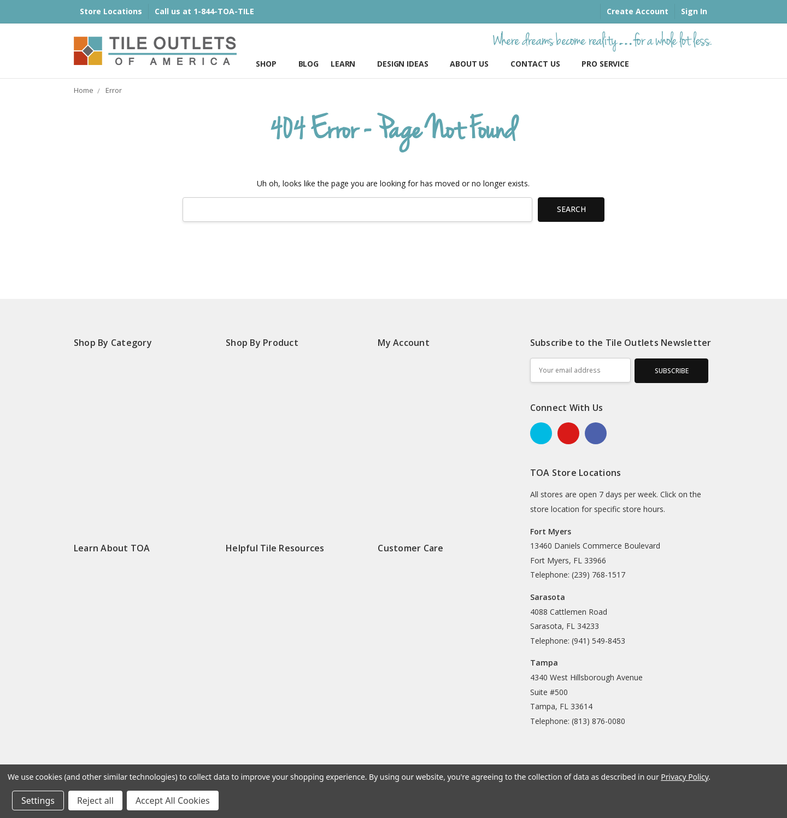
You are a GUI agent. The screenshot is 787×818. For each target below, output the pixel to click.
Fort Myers (550, 531)
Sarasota (547, 597)
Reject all (95, 801)
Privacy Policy (684, 777)
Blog (308, 63)
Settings (38, 801)
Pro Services (607, 63)
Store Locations (111, 11)
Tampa (544, 662)
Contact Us (539, 63)
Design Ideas (407, 63)
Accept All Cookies (173, 801)
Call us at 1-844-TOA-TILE (204, 11)
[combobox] (357, 209)
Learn (348, 63)
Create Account (637, 11)
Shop (271, 63)
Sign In (694, 11)
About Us (474, 63)
